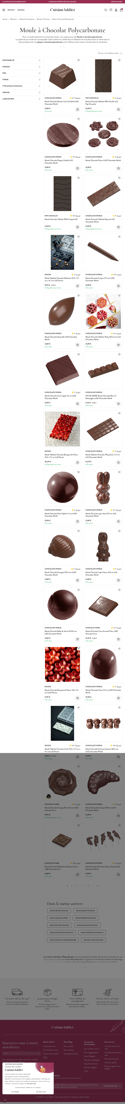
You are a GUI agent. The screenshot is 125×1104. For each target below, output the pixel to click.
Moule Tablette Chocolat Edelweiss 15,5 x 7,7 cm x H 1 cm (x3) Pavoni (62, 279)
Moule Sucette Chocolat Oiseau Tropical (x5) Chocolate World (102, 868)
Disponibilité (21, 60)
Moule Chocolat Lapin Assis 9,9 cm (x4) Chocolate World (100, 515)
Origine (21, 92)
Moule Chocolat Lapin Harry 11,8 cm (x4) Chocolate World (101, 573)
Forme (21, 79)
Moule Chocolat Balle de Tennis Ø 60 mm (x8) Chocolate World (61, 632)
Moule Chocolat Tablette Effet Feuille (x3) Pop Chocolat (101, 103)
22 (98, 885)
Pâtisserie (13, 19)
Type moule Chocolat (21, 86)
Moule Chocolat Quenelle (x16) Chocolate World (61, 338)
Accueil (4, 19)
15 (88, 885)
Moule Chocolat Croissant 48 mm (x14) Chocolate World (100, 809)
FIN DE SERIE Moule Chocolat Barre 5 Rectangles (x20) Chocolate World (100, 397)
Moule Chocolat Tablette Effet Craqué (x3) (61, 219)
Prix (21, 73)
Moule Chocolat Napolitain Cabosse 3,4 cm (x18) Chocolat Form (61, 868)
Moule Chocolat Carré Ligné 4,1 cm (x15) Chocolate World (60, 397)
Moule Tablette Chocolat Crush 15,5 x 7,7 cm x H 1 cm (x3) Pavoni (62, 750)
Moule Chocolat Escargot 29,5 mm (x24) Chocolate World (60, 573)
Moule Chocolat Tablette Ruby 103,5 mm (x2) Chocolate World (103, 338)
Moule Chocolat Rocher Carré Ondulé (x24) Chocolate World (62, 103)
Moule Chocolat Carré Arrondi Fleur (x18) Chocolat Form (101, 632)
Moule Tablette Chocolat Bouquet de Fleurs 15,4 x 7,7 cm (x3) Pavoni (61, 456)
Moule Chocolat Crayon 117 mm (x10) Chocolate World (99, 279)
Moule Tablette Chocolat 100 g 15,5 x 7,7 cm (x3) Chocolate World (102, 456)
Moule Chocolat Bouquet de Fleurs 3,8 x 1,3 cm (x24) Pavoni (61, 691)
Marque (21, 66)
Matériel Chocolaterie (26, 19)
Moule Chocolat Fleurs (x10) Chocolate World (103, 160)
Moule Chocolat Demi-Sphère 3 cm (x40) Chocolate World (61, 515)
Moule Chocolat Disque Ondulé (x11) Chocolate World (59, 161)
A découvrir (21, 99)
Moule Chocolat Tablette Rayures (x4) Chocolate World (100, 220)
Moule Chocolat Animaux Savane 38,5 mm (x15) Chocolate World (101, 750)
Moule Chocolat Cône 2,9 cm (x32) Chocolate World (103, 691)
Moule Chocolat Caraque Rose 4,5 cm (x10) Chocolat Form (61, 809)
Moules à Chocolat (43, 19)
